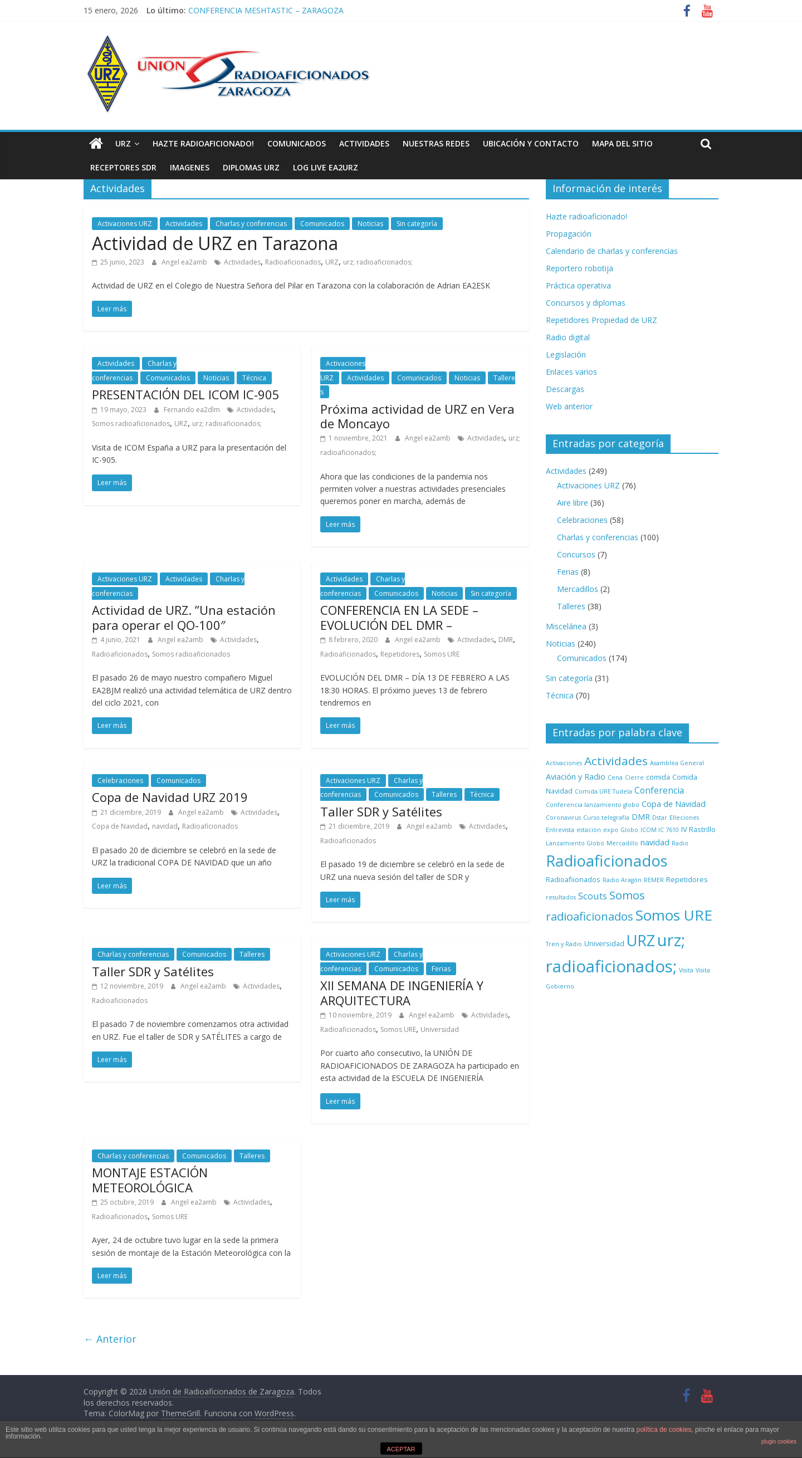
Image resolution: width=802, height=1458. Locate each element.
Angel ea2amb (185, 262)
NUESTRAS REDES (436, 143)
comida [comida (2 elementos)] (658, 777)
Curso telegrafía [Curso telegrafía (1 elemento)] (606, 817)
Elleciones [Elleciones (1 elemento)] (684, 817)
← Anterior (110, 1339)
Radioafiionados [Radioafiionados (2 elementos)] (573, 879)
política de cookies (664, 1429)
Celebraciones (120, 780)
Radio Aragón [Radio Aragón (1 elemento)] (622, 880)
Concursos (576, 554)
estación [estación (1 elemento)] (588, 830)
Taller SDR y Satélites (381, 811)
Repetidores (399, 654)
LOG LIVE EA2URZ (325, 167)
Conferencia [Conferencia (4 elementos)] (659, 790)
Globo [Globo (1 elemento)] (629, 830)
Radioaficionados (293, 262)
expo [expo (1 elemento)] (610, 830)
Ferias (441, 968)
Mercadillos (577, 589)
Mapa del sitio (622, 143)
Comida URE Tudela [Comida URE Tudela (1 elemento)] (603, 791)
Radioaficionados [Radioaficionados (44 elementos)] (607, 860)
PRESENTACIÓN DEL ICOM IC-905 (186, 394)
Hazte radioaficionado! (203, 143)
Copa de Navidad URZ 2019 (170, 797)
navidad (165, 826)
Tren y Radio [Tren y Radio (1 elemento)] (564, 944)
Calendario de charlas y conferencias (612, 251)
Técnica (254, 378)
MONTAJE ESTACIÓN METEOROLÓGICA (150, 1179)
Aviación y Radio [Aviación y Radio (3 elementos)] (575, 776)
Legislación (566, 354)
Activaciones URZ (124, 223)
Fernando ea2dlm (193, 409)
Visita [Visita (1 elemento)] (686, 970)
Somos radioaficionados (131, 423)
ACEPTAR (401, 1449)
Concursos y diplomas (585, 302)
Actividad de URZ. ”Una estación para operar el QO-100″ (184, 617)
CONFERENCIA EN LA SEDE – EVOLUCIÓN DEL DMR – (399, 617)
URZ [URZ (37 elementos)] (641, 940)
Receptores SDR (123, 167)
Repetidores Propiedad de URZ (601, 320)
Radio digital (568, 337)
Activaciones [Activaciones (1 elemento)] (564, 763)
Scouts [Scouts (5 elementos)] (592, 895)
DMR (505, 639)
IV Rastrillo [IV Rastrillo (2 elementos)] (698, 829)
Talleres (444, 794)
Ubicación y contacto (531, 143)
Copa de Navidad (120, 826)
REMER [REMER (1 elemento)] (654, 880)
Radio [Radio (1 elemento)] (680, 843)
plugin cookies (778, 1442)
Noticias (370, 223)
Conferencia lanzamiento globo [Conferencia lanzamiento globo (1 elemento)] (592, 805)
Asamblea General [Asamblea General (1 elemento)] (677, 763)
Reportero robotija (579, 268)
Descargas (565, 389)
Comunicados (296, 143)
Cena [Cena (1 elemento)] (615, 777)
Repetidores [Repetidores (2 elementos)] (687, 879)
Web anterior (569, 406)
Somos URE (441, 654)
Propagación (568, 233)
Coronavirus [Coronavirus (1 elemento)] (563, 817)
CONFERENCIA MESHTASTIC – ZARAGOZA (266, 10)
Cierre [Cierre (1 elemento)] (634, 777)
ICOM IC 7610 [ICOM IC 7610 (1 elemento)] (659, 830)
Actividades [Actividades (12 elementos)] (616, 761)
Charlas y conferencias (251, 223)
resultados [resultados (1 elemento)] (561, 897)
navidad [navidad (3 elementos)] (654, 842)
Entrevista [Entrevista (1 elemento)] (560, 830)
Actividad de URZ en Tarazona (215, 243)
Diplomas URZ (251, 167)
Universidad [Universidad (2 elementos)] (604, 943)
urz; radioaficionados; (378, 262)
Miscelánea (566, 626)
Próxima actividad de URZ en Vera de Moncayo (417, 416)
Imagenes (189, 167)
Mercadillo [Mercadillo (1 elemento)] (622, 843)
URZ (123, 143)
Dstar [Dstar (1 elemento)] (659, 817)
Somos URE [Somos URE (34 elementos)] (673, 915)
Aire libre (572, 502)
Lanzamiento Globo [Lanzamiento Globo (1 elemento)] (575, 843)
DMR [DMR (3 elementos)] (641, 816)
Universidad (439, 1029)
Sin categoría (417, 223)
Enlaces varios (571, 371)
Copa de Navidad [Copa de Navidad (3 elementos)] (674, 804)
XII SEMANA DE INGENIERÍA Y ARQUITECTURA (401, 992)
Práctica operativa (578, 285)
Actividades (364, 143)
